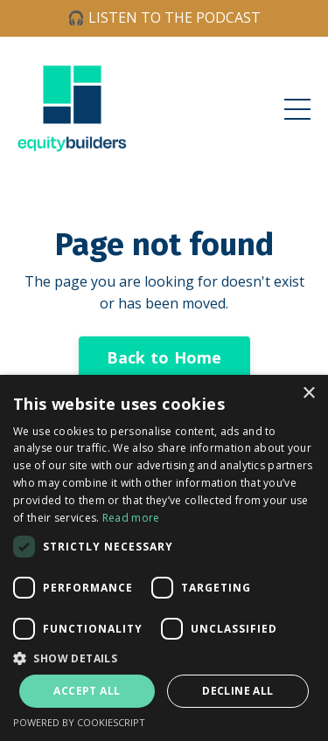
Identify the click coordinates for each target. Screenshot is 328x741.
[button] (164, 658)
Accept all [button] (86, 690)
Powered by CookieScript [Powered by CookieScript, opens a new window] (79, 722)
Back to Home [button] (164, 357)
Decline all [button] (237, 690)
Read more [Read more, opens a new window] (131, 517)
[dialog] (164, 558)
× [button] (308, 393)
